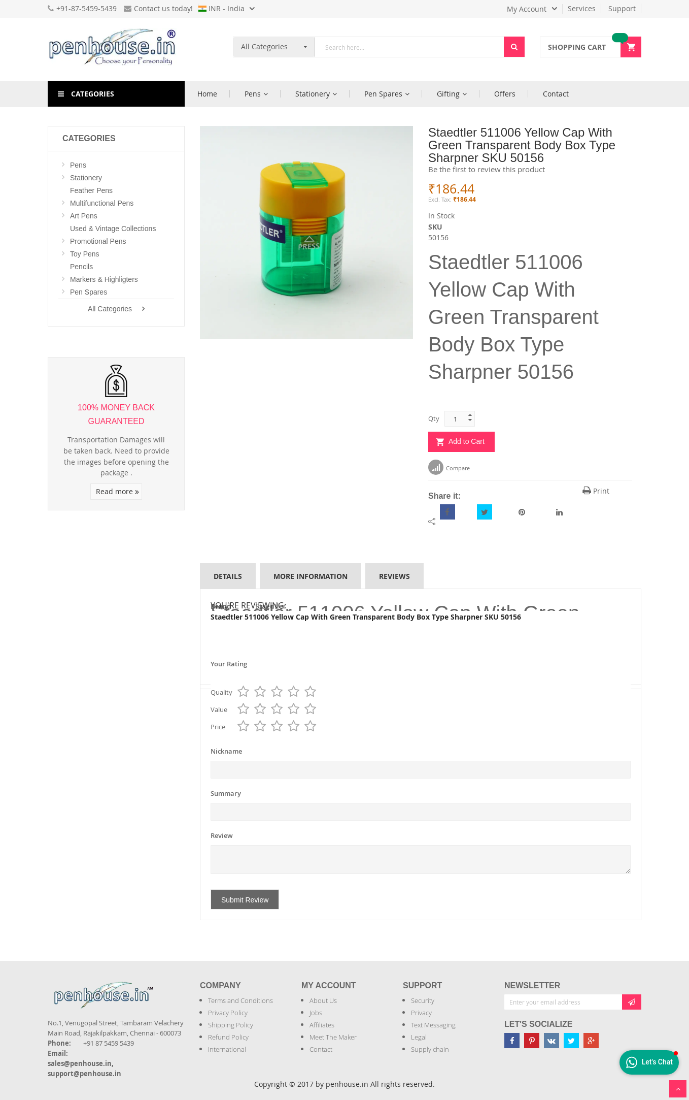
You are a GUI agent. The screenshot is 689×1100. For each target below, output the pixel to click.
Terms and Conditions (240, 1000)
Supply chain (430, 1049)
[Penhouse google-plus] (591, 1040)
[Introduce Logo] (159, 986)
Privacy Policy (228, 1012)
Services (582, 8)
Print (595, 491)
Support (622, 8)
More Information (310, 576)
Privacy (421, 1012)
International (227, 1049)
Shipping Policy (230, 1024)
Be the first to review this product (486, 169)
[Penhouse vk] (551, 1040)
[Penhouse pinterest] (531, 1040)
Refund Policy (228, 1037)
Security (422, 1000)
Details (228, 576)
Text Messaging (433, 1024)
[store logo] (116, 49)
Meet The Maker (333, 1037)
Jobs (315, 1012)
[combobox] (409, 47)
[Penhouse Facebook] (512, 1040)
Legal (419, 1037)
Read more (117, 491)
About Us (323, 1000)
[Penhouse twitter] (571, 1040)
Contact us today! (158, 8)
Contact (320, 1049)
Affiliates (321, 1024)
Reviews (394, 576)
